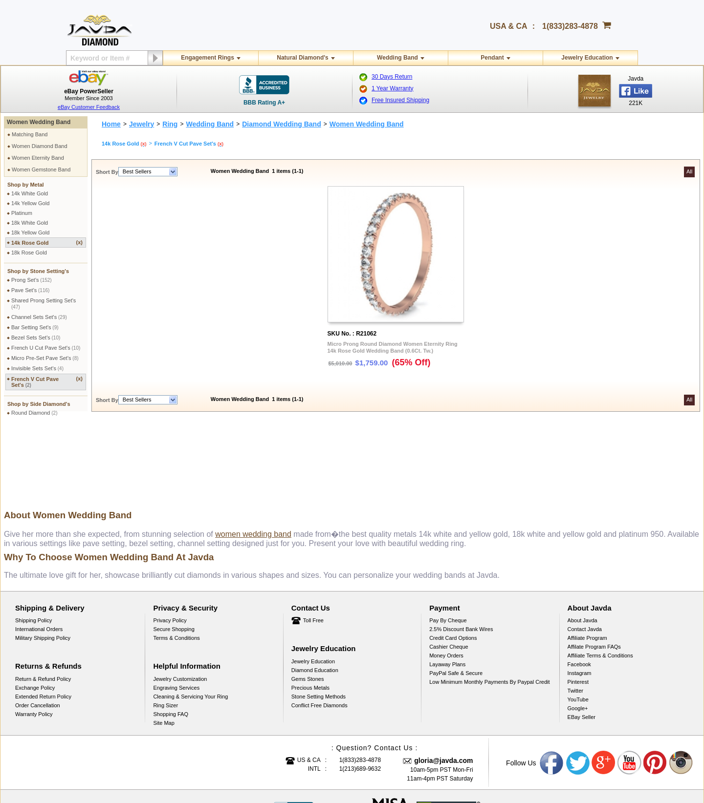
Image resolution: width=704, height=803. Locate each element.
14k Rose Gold (47, 242)
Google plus (604, 689)
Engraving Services (176, 614)
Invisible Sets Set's (37, 368)
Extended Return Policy (43, 623)
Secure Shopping (173, 556)
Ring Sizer (165, 632)
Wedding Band (397, 57)
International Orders (39, 556)
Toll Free (313, 547)
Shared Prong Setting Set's (43, 303)
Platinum (21, 213)
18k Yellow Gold (30, 232)
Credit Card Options (453, 565)
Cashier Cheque (448, 573)
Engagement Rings (207, 57)
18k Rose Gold (29, 252)
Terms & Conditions (176, 565)
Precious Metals (310, 614)
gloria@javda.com (443, 687)
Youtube (629, 689)
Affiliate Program (587, 565)
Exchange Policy (35, 614)
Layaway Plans (447, 591)
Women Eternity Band (38, 158)
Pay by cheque (447, 547)
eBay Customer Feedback (89, 107)
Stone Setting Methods (318, 623)
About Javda (582, 547)
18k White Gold (29, 223)
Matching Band (29, 134)
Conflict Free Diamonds (319, 632)
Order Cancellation (37, 632)
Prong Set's (31, 280)
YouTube (578, 626)
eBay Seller (581, 644)
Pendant (492, 57)
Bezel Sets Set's (35, 337)
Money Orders (446, 582)
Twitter (575, 617)
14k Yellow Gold (30, 203)
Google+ (578, 635)
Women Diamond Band (39, 146)
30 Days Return (392, 76)
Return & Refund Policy (43, 606)
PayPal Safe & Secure (456, 600)
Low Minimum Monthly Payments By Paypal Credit (489, 609)
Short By (107, 172)
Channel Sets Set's (39, 317)
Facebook (579, 591)
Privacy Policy (169, 547)
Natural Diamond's (303, 57)
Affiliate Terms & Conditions (600, 582)
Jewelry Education (587, 57)
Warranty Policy (34, 641)
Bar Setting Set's (35, 327)
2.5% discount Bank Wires (461, 556)
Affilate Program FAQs (594, 573)
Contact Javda (585, 556)
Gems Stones (307, 606)
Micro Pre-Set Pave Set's (45, 358)
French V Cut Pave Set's (47, 382)
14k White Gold (29, 193)
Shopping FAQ (170, 641)
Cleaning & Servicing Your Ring (190, 623)
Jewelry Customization (180, 606)
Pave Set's (30, 290)
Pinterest (578, 609)
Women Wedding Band (38, 122)
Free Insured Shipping (400, 100)
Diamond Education (314, 597)
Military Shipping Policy (42, 565)
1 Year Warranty (393, 88)
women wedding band (253, 461)
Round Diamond (34, 413)
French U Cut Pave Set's (45, 348)
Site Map (163, 650)
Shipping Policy (33, 547)
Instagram (580, 600)
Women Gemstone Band (41, 169)
